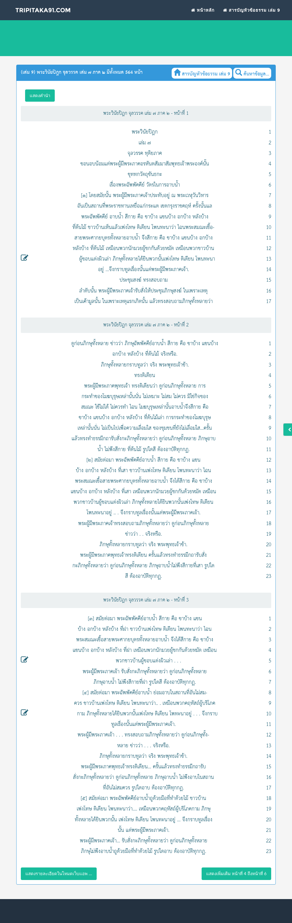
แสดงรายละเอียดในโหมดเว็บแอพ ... (58, 873)
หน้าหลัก (202, 16)
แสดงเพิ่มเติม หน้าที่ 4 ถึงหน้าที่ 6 (236, 873)
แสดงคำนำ (40, 95)
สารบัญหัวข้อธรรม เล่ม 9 (251, 16)
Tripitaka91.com (51, 17)
